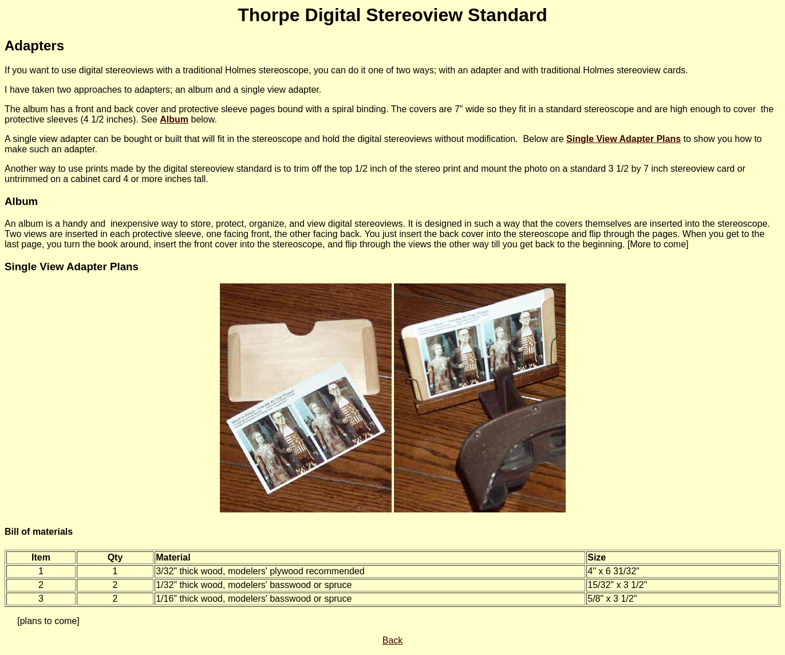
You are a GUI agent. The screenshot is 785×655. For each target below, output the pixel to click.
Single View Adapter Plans (72, 267)
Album (174, 119)
